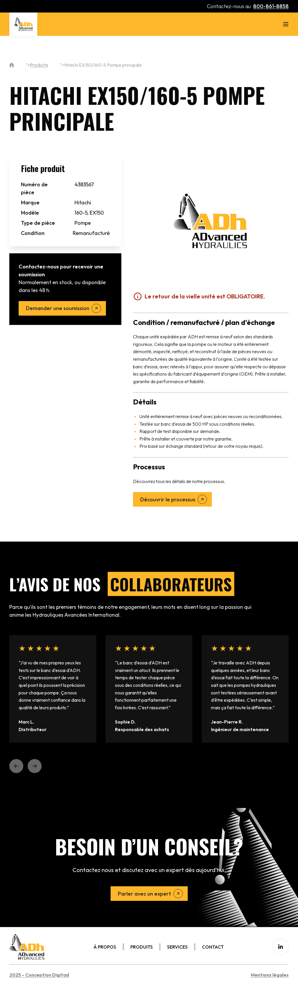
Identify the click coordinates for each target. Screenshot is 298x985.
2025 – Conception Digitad (39, 975)
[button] (16, 766)
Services (177, 947)
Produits (39, 65)
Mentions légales (270, 975)
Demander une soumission (57, 308)
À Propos (104, 947)
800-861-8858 (271, 6)
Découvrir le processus (167, 499)
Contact (213, 947)
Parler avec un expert (144, 893)
